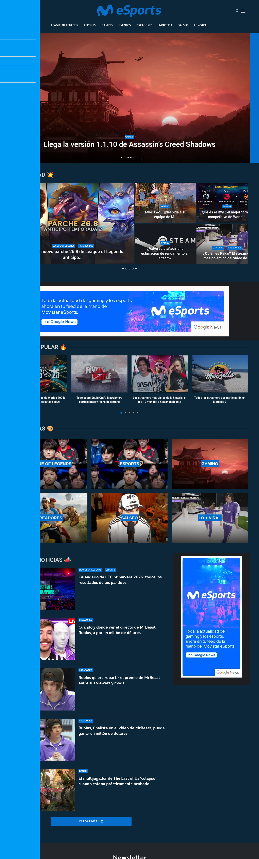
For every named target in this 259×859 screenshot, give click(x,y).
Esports (90, 25)
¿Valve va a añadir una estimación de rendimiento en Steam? (165, 253)
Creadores (144, 25)
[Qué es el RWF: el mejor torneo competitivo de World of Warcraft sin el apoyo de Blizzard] (226, 203)
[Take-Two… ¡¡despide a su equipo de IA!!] (165, 203)
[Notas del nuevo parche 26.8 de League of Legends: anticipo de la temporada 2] (73, 223)
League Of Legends (64, 25)
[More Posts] (91, 821)
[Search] (237, 11)
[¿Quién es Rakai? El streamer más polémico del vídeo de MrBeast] (226, 244)
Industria (165, 25)
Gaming (107, 25)
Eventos (125, 25)
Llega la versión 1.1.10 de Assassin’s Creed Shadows (130, 144)
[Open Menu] (243, 11)
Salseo (183, 25)
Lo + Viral (201, 25)
